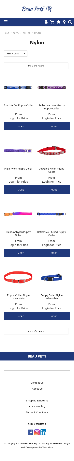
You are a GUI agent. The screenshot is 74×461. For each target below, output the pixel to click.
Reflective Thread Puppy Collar (51, 233)
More (21, 126)
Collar (26, 32)
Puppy (16, 32)
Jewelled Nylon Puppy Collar (51, 170)
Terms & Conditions (37, 412)
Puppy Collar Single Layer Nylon (18, 296)
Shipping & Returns (37, 400)
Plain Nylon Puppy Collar (18, 168)
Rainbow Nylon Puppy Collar (18, 233)
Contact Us (37, 382)
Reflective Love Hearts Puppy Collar (51, 106)
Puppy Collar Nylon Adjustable (52, 296)
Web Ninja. (47, 447)
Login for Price (18, 118)
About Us (37, 388)
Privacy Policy (37, 406)
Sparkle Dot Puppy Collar (18, 105)
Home (6, 32)
